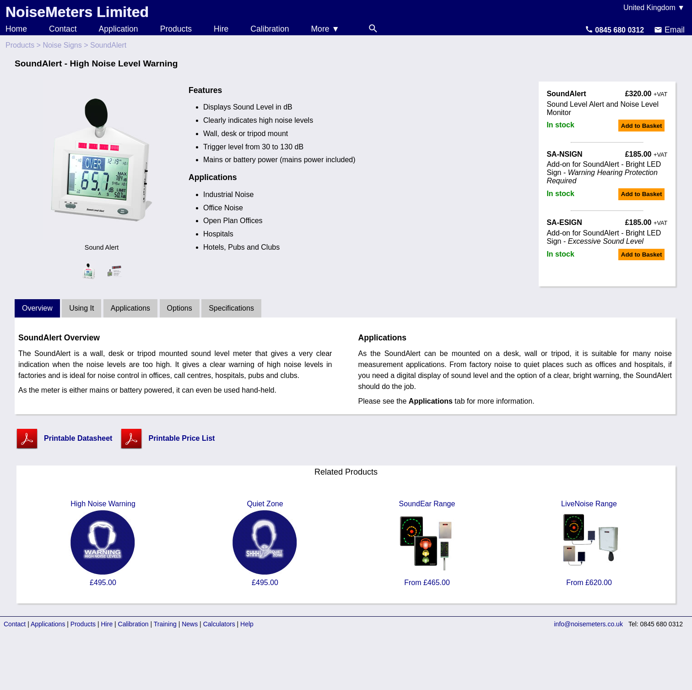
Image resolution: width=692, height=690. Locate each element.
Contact (63, 28)
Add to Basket (641, 125)
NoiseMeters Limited (77, 12)
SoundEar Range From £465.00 (427, 543)
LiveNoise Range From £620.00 (589, 543)
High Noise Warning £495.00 (103, 543)
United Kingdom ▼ (654, 7)
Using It (81, 308)
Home (16, 28)
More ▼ (325, 28)
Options (179, 308)
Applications (130, 308)
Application (118, 28)
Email (669, 29)
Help (247, 624)
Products (176, 28)
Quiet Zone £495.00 (265, 543)
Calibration (269, 28)
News (190, 624)
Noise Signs (62, 45)
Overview (37, 308)
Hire (221, 28)
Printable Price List (181, 438)
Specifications (231, 308)
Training (165, 624)
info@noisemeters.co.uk (588, 624)
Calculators (219, 624)
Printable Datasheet (78, 438)
